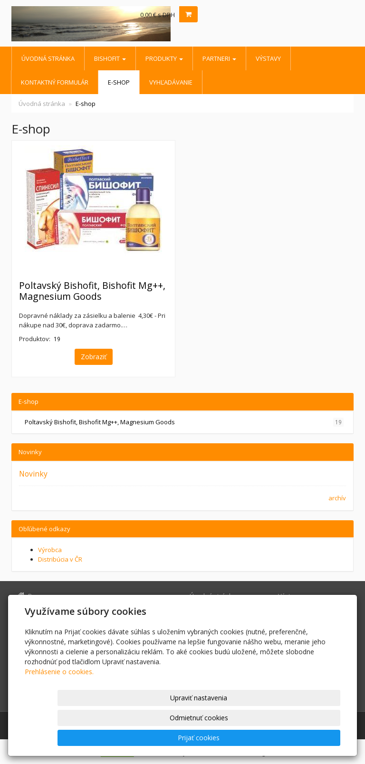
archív (337, 498)
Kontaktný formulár (54, 82)
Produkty (164, 58)
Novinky (33, 473)
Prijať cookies (304, 737)
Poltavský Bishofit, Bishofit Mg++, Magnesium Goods (92, 291)
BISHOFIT (110, 58)
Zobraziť (93, 356)
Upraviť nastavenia (147, 737)
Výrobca (50, 549)
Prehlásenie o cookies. (59, 711)
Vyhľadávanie (170, 82)
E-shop (119, 82)
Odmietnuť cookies (226, 737)
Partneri (219, 58)
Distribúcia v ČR (60, 559)
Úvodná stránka (48, 58)
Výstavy (268, 58)
